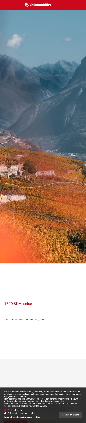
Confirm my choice (70, 415)
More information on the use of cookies (22, 417)
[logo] (38, 4)
